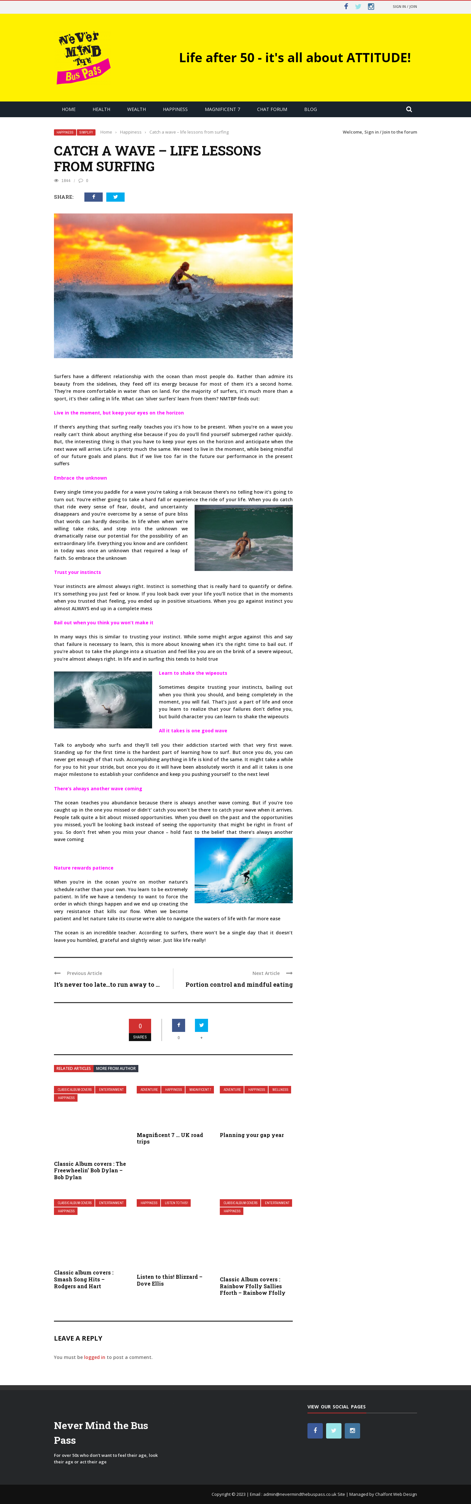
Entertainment (111, 1090)
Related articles (74, 1068)
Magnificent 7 (222, 109)
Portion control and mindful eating (239, 984)
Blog (310, 109)
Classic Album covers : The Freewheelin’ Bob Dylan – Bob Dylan (90, 1170)
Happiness (175, 109)
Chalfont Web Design (396, 1494)
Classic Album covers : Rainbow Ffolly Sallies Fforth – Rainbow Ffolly (253, 1286)
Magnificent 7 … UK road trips (170, 1138)
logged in (94, 1357)
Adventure (149, 1090)
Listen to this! (176, 1203)
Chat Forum (272, 109)
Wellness (280, 1090)
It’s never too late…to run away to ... (107, 984)
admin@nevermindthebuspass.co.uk (300, 1494)
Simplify (86, 132)
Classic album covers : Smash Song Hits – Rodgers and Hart (83, 1279)
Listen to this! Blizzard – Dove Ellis (169, 1280)
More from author (116, 1068)
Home (69, 109)
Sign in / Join (405, 6)
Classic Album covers (75, 1090)
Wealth (136, 109)
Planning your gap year (252, 1134)
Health (101, 109)
